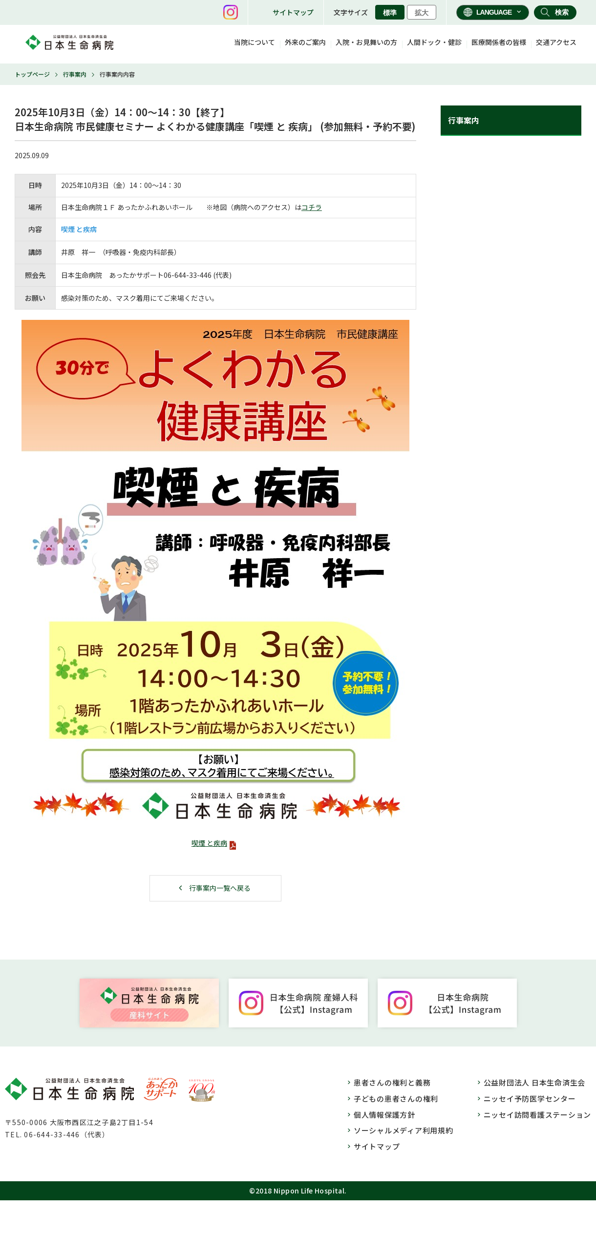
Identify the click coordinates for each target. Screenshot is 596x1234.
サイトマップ (293, 12)
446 (206, 275)
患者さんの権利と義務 (392, 1082)
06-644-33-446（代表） (66, 1134)
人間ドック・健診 (434, 42)
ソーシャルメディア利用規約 (403, 1130)
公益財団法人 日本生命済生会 (535, 1082)
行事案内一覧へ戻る (220, 888)
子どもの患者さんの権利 (396, 1098)
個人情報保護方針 (384, 1114)
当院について (254, 42)
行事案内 (74, 74)
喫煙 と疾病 (209, 843)
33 (193, 275)
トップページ (32, 74)
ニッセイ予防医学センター (530, 1098)
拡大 (421, 13)
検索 (562, 12)
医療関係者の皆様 (498, 42)
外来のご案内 (305, 42)
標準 (390, 13)
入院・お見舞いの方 (366, 42)
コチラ (311, 207)
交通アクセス (556, 42)
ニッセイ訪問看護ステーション (538, 1114)
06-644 (175, 275)
